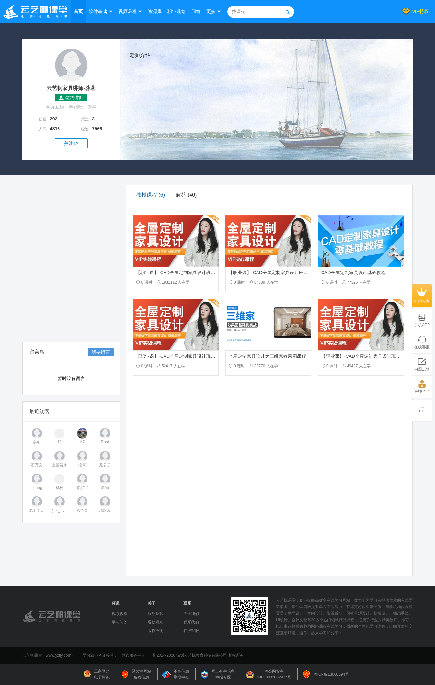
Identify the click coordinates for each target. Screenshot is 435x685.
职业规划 (176, 11)
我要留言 (101, 352)
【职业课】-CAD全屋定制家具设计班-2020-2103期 (372, 356)
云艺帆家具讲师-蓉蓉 (71, 88)
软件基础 (98, 11)
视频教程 (119, 613)
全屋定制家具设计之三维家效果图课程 (267, 356)
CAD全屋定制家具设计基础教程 (353, 272)
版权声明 (155, 630)
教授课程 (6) (150, 195)
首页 (78, 11)
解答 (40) (186, 195)
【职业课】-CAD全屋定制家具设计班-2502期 (181, 272)
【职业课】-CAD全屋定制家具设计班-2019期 (181, 356)
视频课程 (127, 11)
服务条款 (155, 613)
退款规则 (155, 622)
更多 (211, 11)
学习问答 (119, 622)
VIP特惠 (422, 295)
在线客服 (191, 630)
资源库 (155, 11)
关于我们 (191, 613)
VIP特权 (420, 11)
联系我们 (191, 622)
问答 (196, 11)
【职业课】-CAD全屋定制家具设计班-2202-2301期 (280, 272)
